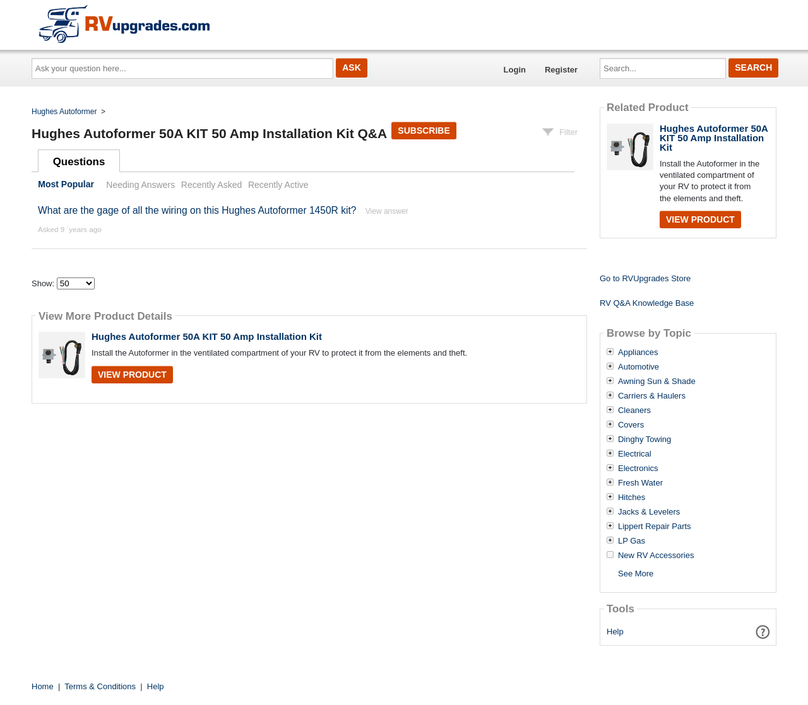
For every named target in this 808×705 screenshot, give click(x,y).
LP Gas (631, 541)
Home (43, 686)
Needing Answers (140, 185)
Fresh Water (640, 483)
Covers (631, 425)
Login (515, 69)
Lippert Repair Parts (654, 526)
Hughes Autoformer (64, 111)
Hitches (631, 497)
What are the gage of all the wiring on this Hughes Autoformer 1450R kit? (197, 210)
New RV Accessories (656, 555)
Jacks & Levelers (649, 512)
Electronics (638, 468)
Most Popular (66, 185)
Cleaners (634, 410)
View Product (132, 375)
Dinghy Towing (644, 439)
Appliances (638, 352)
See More (635, 573)
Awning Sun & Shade (657, 381)
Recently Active (278, 185)
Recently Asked (211, 185)
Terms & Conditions (100, 686)
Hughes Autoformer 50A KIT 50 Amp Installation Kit (207, 336)
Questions (79, 162)
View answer (386, 211)
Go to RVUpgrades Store (645, 278)
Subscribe (423, 130)
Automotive (638, 367)
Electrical (634, 454)
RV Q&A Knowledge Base (647, 303)
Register (561, 69)
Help (615, 631)
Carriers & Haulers (652, 396)
